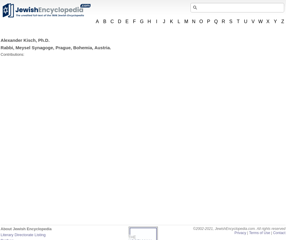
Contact (279, 233)
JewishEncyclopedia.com (46, 10)
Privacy (240, 233)
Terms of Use (259, 233)
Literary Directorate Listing (23, 235)
